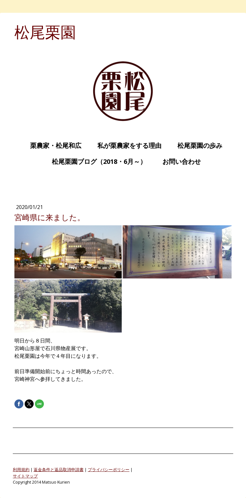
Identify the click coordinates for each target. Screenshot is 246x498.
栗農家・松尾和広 (52, 145)
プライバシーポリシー (108, 469)
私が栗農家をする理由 (126, 145)
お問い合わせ (178, 161)
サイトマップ (25, 476)
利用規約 (21, 469)
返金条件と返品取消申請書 (59, 469)
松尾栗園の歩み (196, 145)
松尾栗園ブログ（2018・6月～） (95, 161)
